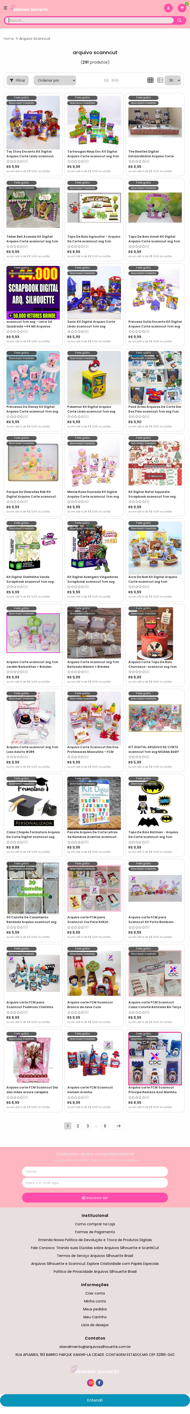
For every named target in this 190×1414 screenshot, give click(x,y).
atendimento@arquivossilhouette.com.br (95, 1345)
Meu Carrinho (95, 1315)
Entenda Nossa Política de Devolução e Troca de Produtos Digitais (95, 1238)
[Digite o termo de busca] (89, 20)
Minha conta (95, 1300)
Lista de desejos (95, 1323)
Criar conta (95, 1291)
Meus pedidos (95, 1307)
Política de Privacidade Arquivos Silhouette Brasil (95, 1270)
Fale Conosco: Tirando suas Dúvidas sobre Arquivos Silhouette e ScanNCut (95, 1246)
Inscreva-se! (95, 1196)
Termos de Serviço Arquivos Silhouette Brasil (95, 1254)
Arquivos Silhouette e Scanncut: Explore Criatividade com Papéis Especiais (95, 1262)
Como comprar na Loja (95, 1222)
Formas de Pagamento (95, 1230)
